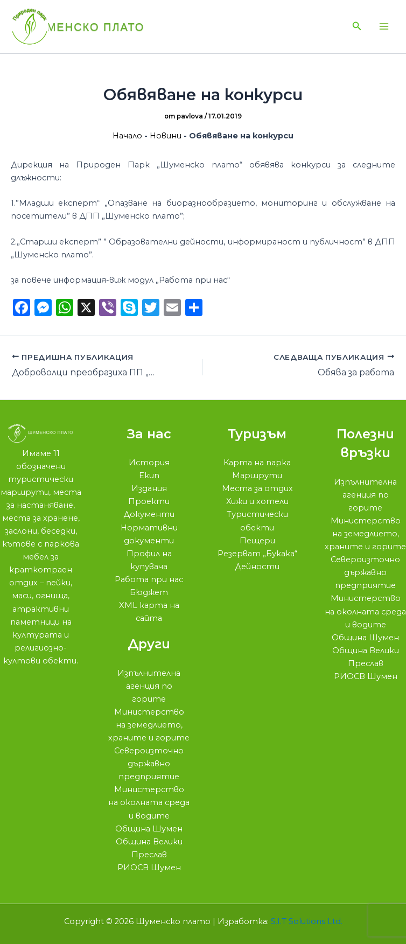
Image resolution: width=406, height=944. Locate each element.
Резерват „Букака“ (257, 553)
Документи (148, 514)
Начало (127, 136)
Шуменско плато (86, 27)
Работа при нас (149, 579)
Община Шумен (149, 829)
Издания (149, 488)
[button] (357, 27)
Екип (149, 475)
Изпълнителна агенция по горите (148, 686)
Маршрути (257, 475)
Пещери (257, 541)
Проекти (149, 501)
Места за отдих (257, 488)
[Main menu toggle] (384, 27)
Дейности (257, 566)
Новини (165, 136)
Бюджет (149, 592)
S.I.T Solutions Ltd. (306, 921)
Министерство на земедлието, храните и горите (149, 725)
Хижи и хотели (257, 501)
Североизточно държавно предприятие (149, 763)
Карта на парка (257, 462)
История (149, 462)
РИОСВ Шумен (149, 867)
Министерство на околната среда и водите (149, 802)
